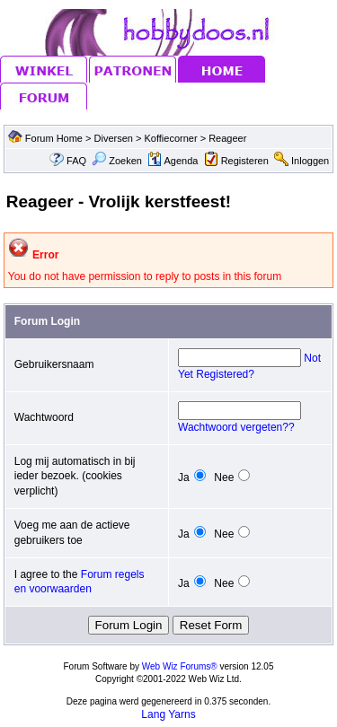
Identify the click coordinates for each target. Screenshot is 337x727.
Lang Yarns (168, 714)
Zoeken (117, 160)
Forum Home (54, 138)
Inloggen (310, 160)
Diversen (113, 138)
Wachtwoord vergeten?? (236, 427)
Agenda (172, 160)
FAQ (76, 160)
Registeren (245, 160)
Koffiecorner (172, 138)
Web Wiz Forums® (179, 666)
